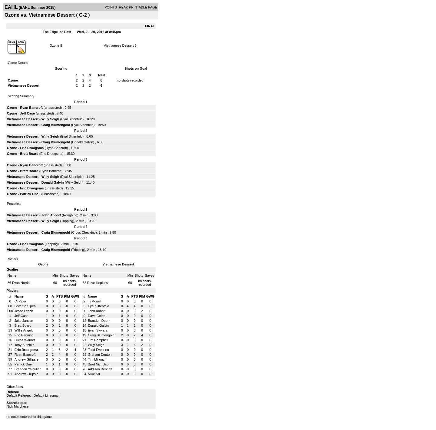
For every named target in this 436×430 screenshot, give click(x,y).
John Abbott (51, 215)
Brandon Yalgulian (28, 369)
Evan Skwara (97, 330)
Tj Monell (94, 301)
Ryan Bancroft (31, 107)
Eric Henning (24, 335)
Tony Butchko (25, 345)
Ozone (54, 45)
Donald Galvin (82, 142)
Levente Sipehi (26, 306)
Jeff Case (27, 113)
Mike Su (94, 374)
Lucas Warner (25, 340)
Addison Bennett (100, 369)
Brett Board (29, 153)
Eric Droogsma (32, 148)
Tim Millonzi (96, 359)
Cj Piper (20, 301)
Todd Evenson (98, 350)
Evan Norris (20, 283)
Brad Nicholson (99, 364)
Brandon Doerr (99, 320)
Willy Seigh (50, 119)
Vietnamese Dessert (119, 45)
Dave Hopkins (97, 283)
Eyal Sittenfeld (71, 119)
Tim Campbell (98, 340)
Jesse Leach (24, 311)
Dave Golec (96, 316)
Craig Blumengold (55, 125)
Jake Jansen (24, 320)
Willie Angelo (24, 330)
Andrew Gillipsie (26, 359)
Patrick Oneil (30, 194)
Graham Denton (99, 354)
